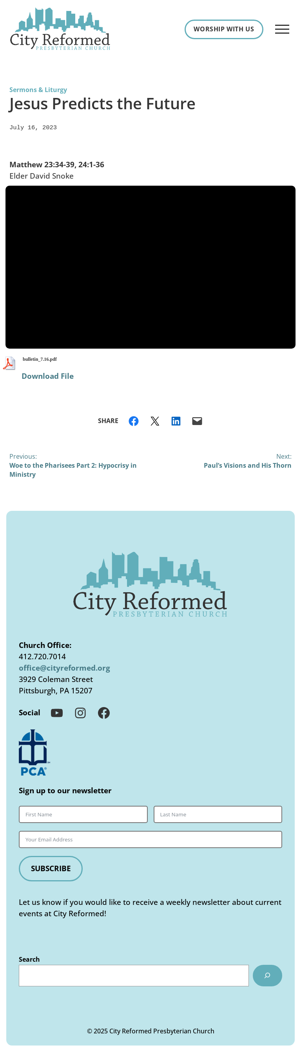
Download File (48, 375)
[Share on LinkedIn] (176, 420)
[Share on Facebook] (134, 420)
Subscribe (51, 867)
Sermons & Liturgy (38, 89)
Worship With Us (224, 29)
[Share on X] (155, 420)
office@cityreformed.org (64, 667)
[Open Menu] (282, 29)
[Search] (267, 975)
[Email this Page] (197, 420)
